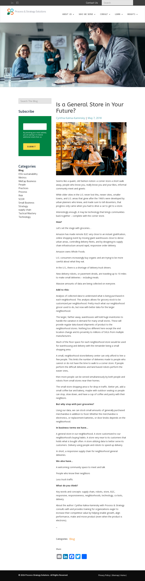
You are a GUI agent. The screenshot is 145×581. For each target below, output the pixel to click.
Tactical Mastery (27, 213)
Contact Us (92, 3)
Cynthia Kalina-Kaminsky (70, 118)
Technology (24, 217)
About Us (68, 14)
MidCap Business (27, 181)
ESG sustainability (28, 174)
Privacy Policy (104, 575)
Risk (20, 195)
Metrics (22, 177)
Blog (21, 170)
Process (22, 192)
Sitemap (116, 575)
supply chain (24, 210)
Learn (119, 14)
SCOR (21, 199)
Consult (105, 14)
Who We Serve (87, 14)
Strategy (23, 206)
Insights (132, 14)
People (22, 184)
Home (123, 575)
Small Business (26, 202)
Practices (23, 188)
